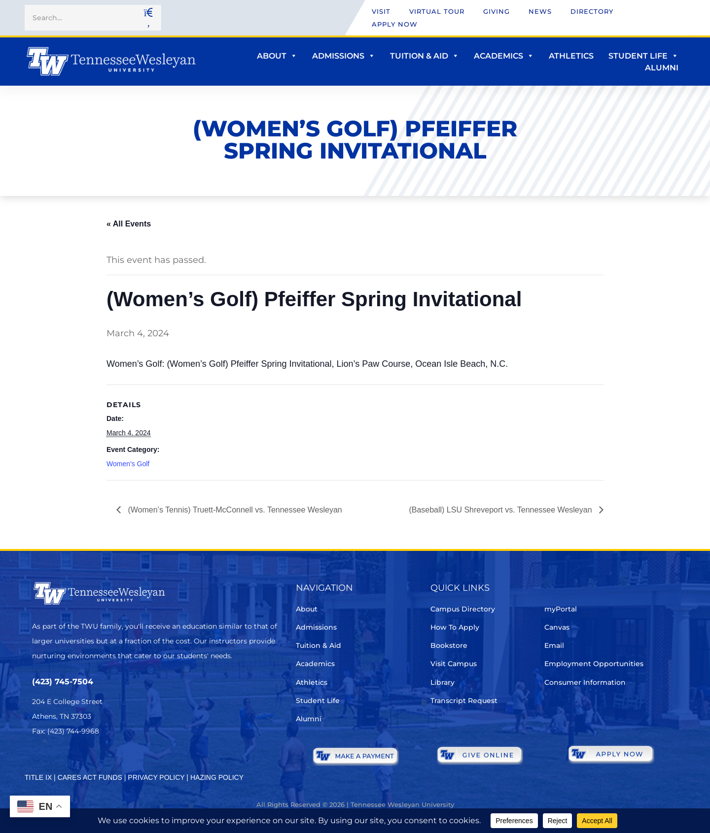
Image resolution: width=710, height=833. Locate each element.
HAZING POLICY (217, 777)
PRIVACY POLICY (156, 777)
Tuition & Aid (424, 56)
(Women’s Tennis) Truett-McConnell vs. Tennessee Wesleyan (234, 510)
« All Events (128, 224)
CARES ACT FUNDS (90, 777)
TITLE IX (38, 777)
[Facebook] (65, 760)
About (277, 56)
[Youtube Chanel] (121, 760)
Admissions (343, 56)
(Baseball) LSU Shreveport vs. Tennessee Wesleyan (501, 510)
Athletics (571, 56)
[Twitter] (38, 760)
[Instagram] (93, 760)
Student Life (643, 56)
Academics (504, 56)
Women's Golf (127, 464)
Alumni (661, 67)
